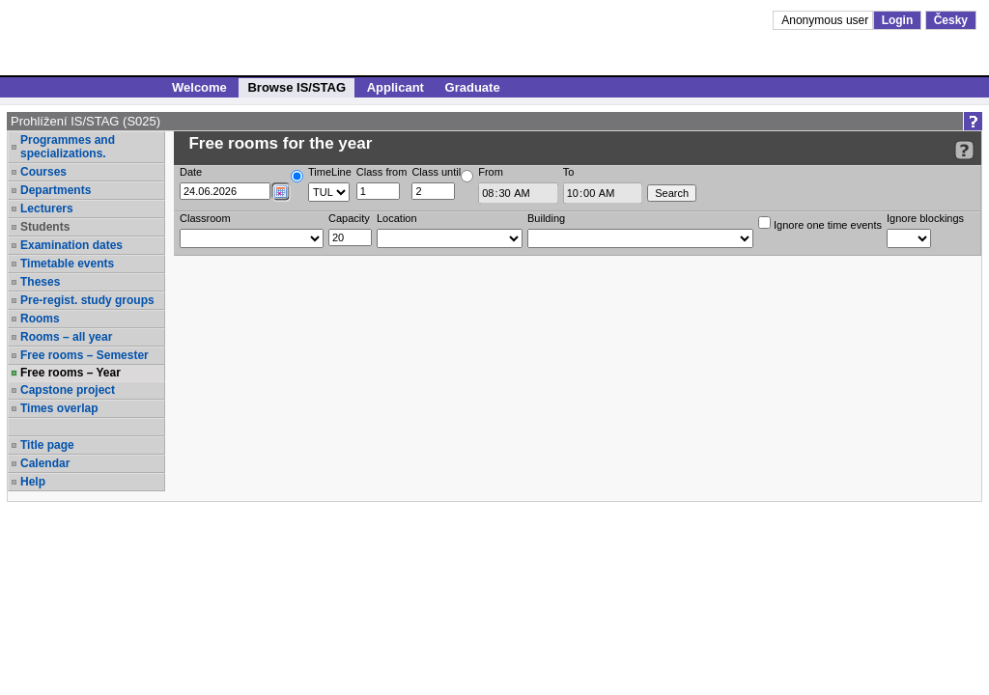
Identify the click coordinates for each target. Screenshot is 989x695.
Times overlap (59, 408)
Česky (951, 20)
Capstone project (67, 390)
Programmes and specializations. (67, 146)
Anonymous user (826, 20)
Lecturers (46, 208)
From (490, 172)
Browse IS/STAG (296, 87)
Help (32, 481)
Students (45, 227)
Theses (40, 282)
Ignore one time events (820, 223)
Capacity (349, 218)
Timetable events (67, 263)
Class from (382, 172)
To (569, 172)
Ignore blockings (925, 218)
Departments (55, 190)
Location (397, 218)
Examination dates (71, 245)
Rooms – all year (66, 337)
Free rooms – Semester (84, 355)
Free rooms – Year (70, 372)
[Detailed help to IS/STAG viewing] (964, 150)
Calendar (45, 463)
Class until (436, 172)
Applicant (395, 87)
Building (546, 218)
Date (191, 172)
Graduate (472, 87)
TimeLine (330, 172)
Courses (43, 172)
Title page (47, 445)
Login (898, 20)
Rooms (40, 318)
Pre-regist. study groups (87, 300)
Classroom (205, 218)
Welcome (199, 87)
